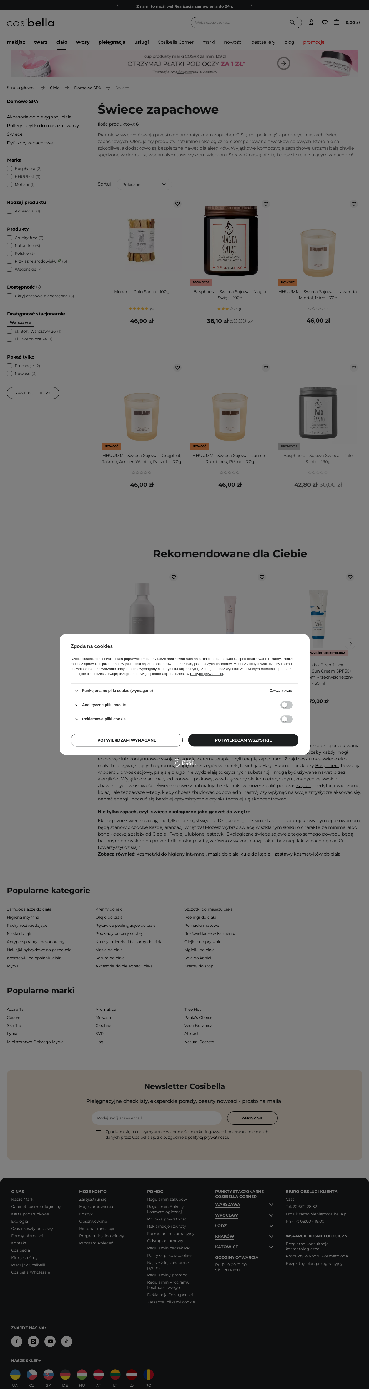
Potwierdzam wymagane (126, 740)
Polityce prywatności (206, 674)
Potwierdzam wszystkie (243, 740)
